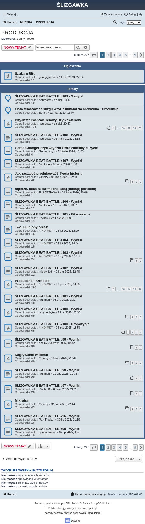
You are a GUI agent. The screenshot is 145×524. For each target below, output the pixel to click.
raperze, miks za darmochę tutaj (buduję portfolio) (55, 189)
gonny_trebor (25, 38)
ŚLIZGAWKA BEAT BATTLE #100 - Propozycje (52, 324)
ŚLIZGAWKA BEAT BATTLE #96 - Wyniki (47, 416)
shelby (43, 342)
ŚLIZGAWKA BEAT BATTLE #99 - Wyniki (47, 339)
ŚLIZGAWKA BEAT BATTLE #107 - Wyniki (48, 161)
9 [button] (135, 55)
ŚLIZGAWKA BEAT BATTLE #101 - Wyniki (48, 296)
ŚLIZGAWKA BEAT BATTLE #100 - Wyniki (48, 309)
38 (134, 128)
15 (140, 289)
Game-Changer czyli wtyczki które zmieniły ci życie (56, 148)
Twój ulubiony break (31, 227)
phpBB (65, 503)
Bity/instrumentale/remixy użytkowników (48, 120)
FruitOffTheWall (49, 192)
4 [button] (120, 55)
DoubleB (44, 389)
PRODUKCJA (17, 32)
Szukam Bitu (25, 74)
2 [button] (108, 55)
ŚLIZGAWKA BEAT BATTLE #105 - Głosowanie (52, 214)
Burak (43, 112)
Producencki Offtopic (32, 281)
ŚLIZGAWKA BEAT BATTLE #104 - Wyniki (48, 240)
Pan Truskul (46, 419)
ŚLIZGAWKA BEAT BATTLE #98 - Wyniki (47, 370)
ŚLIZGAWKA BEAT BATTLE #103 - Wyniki (48, 253)
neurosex (45, 99)
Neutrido (44, 164)
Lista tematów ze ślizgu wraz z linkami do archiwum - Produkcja (66, 109)
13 (129, 289)
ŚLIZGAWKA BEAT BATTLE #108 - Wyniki (48, 135)
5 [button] (126, 55)
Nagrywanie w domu (31, 355)
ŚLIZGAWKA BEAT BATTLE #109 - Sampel (49, 96)
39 (140, 128)
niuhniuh (44, 299)
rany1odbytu (47, 312)
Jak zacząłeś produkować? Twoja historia (48, 173)
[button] (94, 55)
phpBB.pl (92, 508)
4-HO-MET (46, 230)
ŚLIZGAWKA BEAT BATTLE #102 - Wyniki (48, 268)
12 (123, 289)
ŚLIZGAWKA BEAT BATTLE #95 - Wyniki (47, 429)
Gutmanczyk (47, 151)
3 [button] (114, 55)
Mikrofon (22, 401)
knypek (43, 217)
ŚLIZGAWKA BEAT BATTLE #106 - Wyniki (48, 202)
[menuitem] (133, 14)
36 (123, 128)
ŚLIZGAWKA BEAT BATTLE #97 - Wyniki (47, 385)
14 (134, 289)
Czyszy (43, 176)
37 (129, 128)
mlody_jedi (46, 271)
